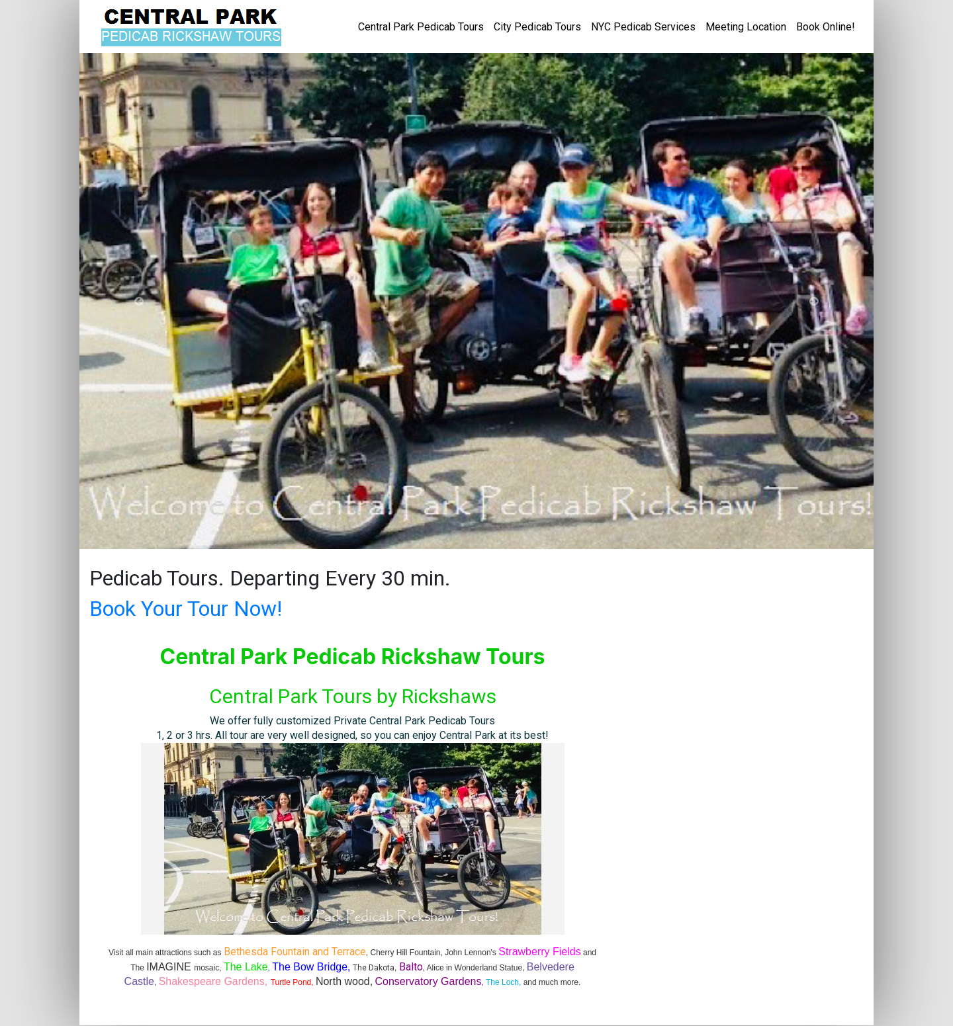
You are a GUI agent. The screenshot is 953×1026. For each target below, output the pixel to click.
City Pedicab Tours (537, 27)
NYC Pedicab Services (643, 27)
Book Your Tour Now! (185, 608)
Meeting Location (745, 27)
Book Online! (825, 27)
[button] (139, 301)
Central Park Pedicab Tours (421, 27)
